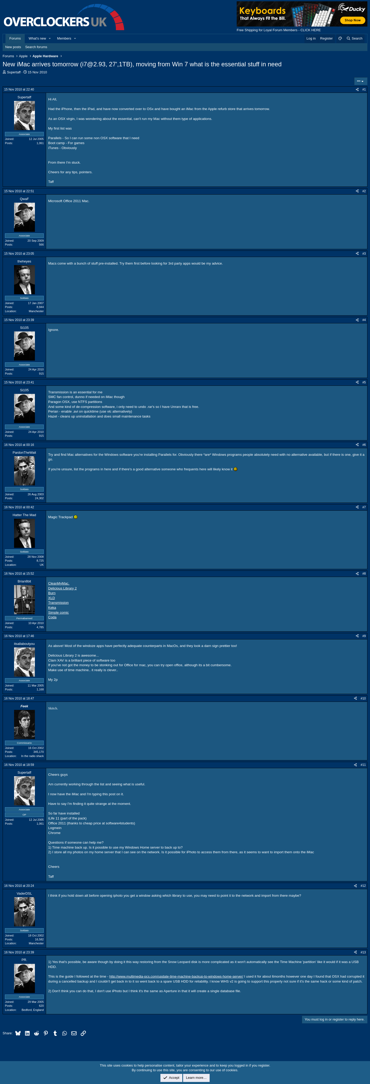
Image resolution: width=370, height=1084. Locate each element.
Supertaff (14, 72)
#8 (364, 573)
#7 (364, 507)
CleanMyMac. (58, 583)
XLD (51, 598)
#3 (364, 253)
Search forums (36, 47)
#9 (364, 636)
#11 (363, 765)
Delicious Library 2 (62, 588)
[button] (50, 38)
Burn (51, 593)
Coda (52, 617)
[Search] (354, 38)
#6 (364, 445)
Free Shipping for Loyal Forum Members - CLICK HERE (279, 30)
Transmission (58, 603)
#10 (363, 698)
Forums (15, 38)
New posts (13, 47)
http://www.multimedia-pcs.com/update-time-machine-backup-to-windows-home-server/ (176, 976)
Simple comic (58, 612)
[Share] (357, 90)
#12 (363, 886)
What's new (37, 38)
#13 (363, 952)
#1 (364, 89)
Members (64, 38)
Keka (52, 608)
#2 (364, 191)
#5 (364, 382)
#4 (364, 320)
